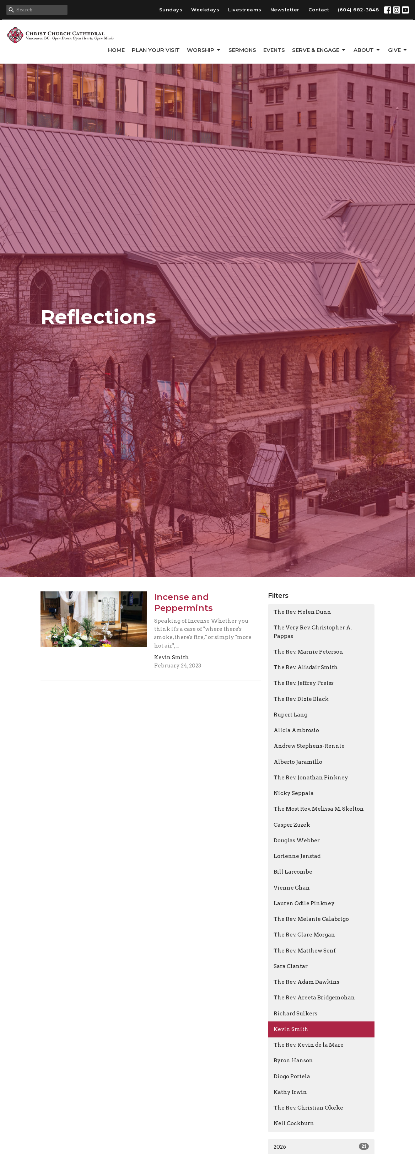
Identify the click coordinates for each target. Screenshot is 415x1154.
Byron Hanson (293, 1060)
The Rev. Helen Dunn (302, 612)
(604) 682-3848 (358, 9)
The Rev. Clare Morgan (304, 935)
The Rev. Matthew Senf (305, 951)
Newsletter (285, 9)
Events (274, 50)
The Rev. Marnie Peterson (308, 652)
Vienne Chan (292, 888)
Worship (204, 50)
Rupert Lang (290, 715)
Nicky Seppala (294, 793)
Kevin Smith (291, 1029)
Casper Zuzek (292, 825)
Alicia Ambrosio (296, 730)
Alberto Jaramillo (298, 762)
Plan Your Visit (156, 50)
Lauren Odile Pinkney (304, 903)
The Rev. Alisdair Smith (306, 667)
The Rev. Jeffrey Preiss (304, 683)
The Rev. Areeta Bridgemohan (314, 997)
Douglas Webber (297, 840)
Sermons (242, 50)
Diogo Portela (292, 1076)
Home (116, 50)
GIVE (398, 50)
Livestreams (245, 9)
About (367, 50)
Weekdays (205, 9)
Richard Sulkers (295, 1013)
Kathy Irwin (290, 1092)
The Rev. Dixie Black (301, 699)
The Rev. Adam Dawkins (306, 982)
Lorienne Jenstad (297, 856)
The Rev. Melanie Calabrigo (311, 919)
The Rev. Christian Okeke (308, 1108)
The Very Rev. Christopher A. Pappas (313, 631)
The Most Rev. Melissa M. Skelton (319, 809)
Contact (318, 9)
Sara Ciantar (291, 966)
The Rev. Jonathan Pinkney (311, 777)
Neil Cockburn (294, 1123)
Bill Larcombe (293, 872)
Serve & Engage (319, 50)
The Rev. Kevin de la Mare (309, 1045)
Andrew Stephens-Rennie (309, 746)
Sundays (171, 9)
